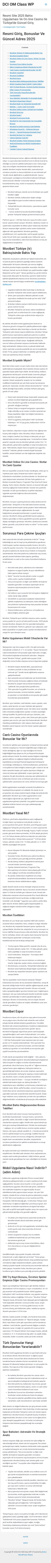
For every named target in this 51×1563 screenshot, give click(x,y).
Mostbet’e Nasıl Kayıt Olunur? (21, 101)
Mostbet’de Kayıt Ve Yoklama (21, 135)
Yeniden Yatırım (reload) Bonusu (22, 149)
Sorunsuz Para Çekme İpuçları (21, 64)
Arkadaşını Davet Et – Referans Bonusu (24, 129)
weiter (25, 1543)
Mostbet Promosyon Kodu (20, 118)
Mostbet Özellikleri (17, 76)
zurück (25, 1537)
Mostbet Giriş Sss (16, 112)
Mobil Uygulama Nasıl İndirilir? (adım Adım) (26, 84)
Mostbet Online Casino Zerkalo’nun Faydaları (26, 109)
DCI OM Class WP (18, 4)
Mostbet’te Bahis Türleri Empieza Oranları (25, 141)
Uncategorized (9, 27)
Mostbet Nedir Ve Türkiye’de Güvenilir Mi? (25, 104)
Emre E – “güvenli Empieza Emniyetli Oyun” (25, 132)
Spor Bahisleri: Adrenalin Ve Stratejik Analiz (26, 98)
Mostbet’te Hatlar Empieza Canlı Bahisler (25, 126)
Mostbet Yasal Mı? (17, 73)
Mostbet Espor (15, 78)
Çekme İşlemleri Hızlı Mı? (19, 138)
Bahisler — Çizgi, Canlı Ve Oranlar (22, 107)
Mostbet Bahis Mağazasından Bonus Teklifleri (27, 81)
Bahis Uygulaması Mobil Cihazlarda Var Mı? (26, 67)
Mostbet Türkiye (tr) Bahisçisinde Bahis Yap (26, 53)
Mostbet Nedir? (16, 115)
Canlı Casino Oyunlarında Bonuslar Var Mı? (25, 70)
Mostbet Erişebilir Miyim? (19, 56)
